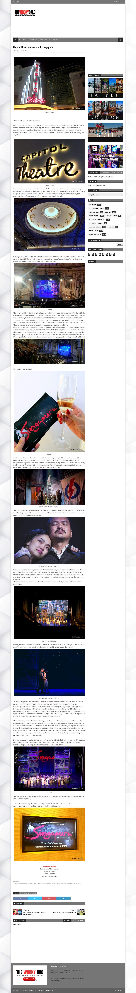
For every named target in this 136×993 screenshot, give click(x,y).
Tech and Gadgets (95, 227)
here (54, 876)
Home (14, 1)
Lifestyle (108, 212)
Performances (24, 893)
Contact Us (56, 40)
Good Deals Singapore (96, 208)
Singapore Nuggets (96, 223)
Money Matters (94, 216)
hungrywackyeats (95, 234)
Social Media (44, 40)
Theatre (33, 893)
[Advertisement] (84, 20)
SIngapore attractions (97, 219)
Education (92, 204)
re (105, 277)
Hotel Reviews (94, 212)
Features (22, 40)
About (18, 1)
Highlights (33, 40)
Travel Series (93, 231)
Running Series (111, 216)
